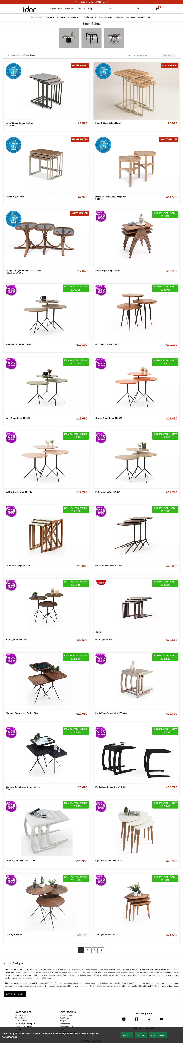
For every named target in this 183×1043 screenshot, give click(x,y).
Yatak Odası (61, 17)
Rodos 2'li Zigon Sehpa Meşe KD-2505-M (111, 198)
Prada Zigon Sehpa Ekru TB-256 (20, 860)
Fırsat (149, 17)
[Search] (120, 9)
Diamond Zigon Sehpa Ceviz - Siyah (22, 713)
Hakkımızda (65, 1023)
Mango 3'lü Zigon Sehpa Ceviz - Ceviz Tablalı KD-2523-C (23, 271)
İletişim (81, 8)
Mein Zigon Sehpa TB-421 (18, 418)
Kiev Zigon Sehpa (14, 934)
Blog (89, 8)
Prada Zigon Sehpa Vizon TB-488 (111, 713)
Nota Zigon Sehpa (103, 639)
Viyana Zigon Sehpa (15, 196)
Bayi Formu (70, 8)
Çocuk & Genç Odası (122, 17)
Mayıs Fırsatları (37, 17)
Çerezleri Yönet (157, 1035)
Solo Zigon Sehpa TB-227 (17, 639)
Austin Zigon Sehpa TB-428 (18, 344)
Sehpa (133, 17)
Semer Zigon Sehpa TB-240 (108, 270)
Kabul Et (126, 1035)
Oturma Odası (73, 17)
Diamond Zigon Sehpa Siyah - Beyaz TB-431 (23, 788)
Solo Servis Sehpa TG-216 (18, 565)
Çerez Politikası (66, 1026)
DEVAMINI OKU (14, 994)
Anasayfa (12, 55)
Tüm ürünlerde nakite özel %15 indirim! (91, 2)
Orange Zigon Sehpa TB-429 (108, 418)
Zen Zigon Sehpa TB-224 (107, 934)
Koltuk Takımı (21, 1021)
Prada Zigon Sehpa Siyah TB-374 (110, 787)
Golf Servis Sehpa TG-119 (107, 344)
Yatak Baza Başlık (105, 17)
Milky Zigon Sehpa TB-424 (107, 492)
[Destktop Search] (138, 9)
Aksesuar (141, 17)
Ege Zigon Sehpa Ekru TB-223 (109, 860)
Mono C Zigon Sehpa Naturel (108, 123)
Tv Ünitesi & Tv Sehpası (88, 17)
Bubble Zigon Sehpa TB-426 (19, 492)
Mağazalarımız (55, 8)
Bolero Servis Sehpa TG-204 (108, 565)
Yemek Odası (50, 17)
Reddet (141, 1035)
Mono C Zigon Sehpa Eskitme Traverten (19, 124)
